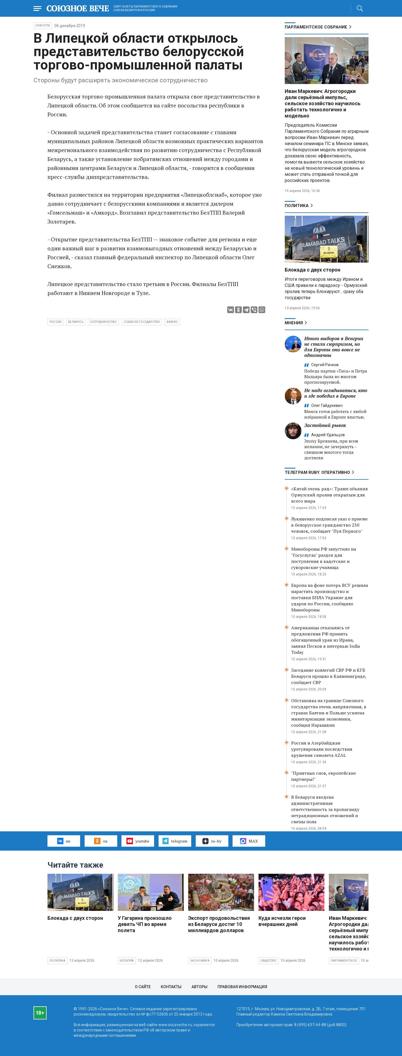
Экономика (200, 960)
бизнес (172, 321)
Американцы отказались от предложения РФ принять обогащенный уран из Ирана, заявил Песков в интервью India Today (325, 640)
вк (63, 841)
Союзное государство (142, 321)
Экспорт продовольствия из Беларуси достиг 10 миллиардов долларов (219, 924)
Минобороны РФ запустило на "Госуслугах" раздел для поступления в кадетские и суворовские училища (323, 558)
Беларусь (75, 321)
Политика (297, 205)
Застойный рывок (325, 425)
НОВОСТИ (42, 25)
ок (100, 841)
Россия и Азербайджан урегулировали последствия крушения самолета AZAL (321, 749)
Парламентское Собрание (316, 27)
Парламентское (344, 960)
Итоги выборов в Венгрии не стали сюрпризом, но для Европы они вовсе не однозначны (333, 346)
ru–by (211, 841)
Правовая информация (242, 987)
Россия (55, 321)
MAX (249, 841)
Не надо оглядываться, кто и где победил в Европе (335, 393)
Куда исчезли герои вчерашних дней (282, 921)
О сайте (143, 987)
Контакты (171, 987)
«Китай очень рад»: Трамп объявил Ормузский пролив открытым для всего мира (329, 495)
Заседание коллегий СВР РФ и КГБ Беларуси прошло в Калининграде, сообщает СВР (328, 676)
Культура (127, 960)
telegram (174, 841)
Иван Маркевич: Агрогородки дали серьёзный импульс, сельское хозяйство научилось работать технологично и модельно (322, 103)
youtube (137, 841)
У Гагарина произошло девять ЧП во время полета (145, 924)
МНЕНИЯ (294, 322)
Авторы (199, 987)
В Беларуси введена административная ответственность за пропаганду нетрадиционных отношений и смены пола (325, 809)
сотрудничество (103, 321)
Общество (268, 960)
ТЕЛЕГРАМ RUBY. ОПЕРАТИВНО (317, 472)
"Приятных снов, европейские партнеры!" (323, 776)
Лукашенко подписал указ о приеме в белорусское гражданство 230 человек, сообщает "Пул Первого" (329, 525)
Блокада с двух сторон (312, 270)
